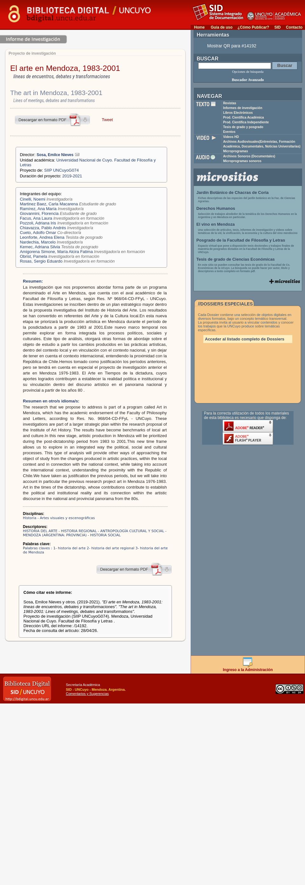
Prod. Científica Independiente (246, 122)
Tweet (107, 119)
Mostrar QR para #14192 (231, 45)
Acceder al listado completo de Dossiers (244, 339)
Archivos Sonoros (249, 156)
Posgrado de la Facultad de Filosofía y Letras (240, 240)
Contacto (294, 27)
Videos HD (231, 137)
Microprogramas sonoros (242, 161)
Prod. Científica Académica (243, 117)
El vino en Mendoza (215, 224)
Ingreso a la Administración (248, 668)
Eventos (229, 132)
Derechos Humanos (215, 208)
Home (199, 27)
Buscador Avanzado (248, 80)
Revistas (229, 103)
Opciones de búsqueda (248, 71)
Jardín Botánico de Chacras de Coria (232, 192)
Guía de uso (222, 27)
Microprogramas (235, 151)
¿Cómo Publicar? (253, 27)
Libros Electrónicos (238, 112)
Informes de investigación (242, 108)
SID (277, 27)
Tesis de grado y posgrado (243, 127)
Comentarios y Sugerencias (87, 694)
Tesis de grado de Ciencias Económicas (235, 259)
